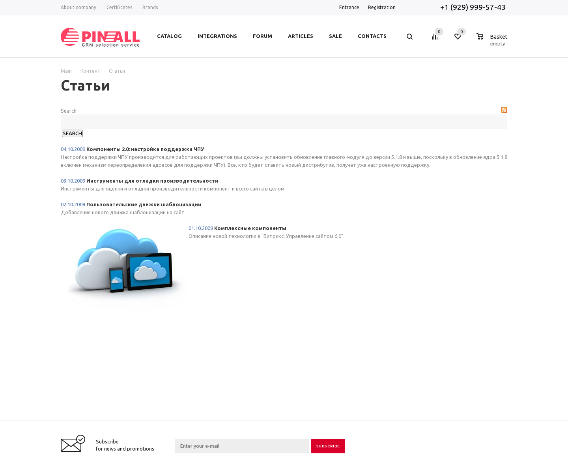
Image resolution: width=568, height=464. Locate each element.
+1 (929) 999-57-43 (473, 7)
